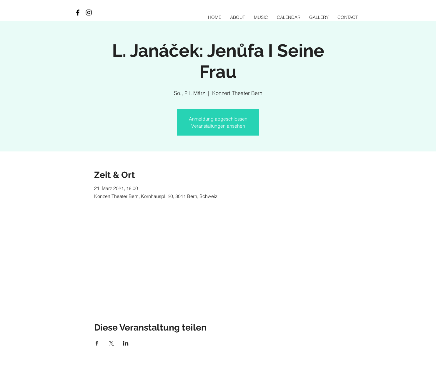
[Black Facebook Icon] (78, 12)
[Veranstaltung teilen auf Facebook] (97, 343)
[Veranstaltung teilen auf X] (111, 343)
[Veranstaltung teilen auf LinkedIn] (126, 343)
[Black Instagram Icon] (89, 12)
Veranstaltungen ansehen (218, 126)
